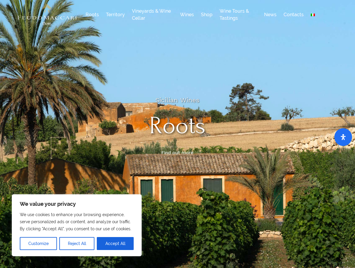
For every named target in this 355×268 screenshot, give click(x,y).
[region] (77, 225)
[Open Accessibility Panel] (343, 137)
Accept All (115, 243)
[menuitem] (313, 14)
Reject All (77, 243)
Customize (38, 243)
